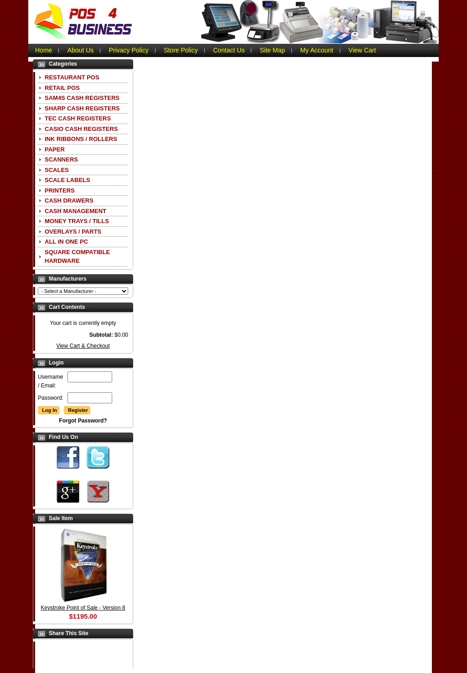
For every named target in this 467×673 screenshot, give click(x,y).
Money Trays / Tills (77, 221)
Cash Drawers (69, 200)
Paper (55, 149)
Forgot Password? (83, 420)
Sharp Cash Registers (82, 108)
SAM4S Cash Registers (82, 97)
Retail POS (62, 87)
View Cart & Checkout (82, 346)
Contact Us (228, 50)
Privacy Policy (129, 50)
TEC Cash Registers (78, 118)
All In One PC (66, 241)
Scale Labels (67, 180)
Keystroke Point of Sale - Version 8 (83, 608)
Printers (60, 190)
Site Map (272, 50)
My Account (316, 50)
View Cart (362, 50)
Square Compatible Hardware (77, 257)
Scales (57, 170)
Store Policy (181, 50)
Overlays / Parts (73, 231)
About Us (80, 50)
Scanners (61, 159)
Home (43, 50)
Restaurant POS (72, 77)
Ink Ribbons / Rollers (81, 139)
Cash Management (75, 211)
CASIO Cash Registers (81, 128)
